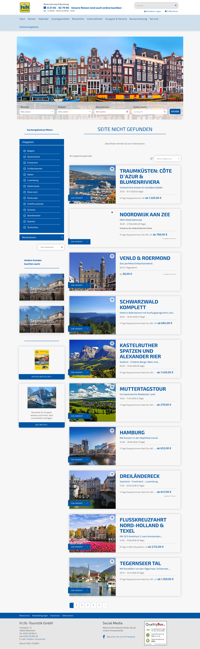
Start (22, 18)
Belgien (31, 150)
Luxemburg (32, 180)
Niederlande (33, 186)
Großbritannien (34, 168)
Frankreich (32, 162)
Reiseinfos (78, 18)
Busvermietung (138, 18)
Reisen (32, 18)
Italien (30, 174)
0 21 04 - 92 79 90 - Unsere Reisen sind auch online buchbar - (85, 7)
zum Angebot (79, 198)
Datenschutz (67, 615)
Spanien (31, 221)
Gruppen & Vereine (116, 18)
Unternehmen (95, 18)
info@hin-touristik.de (35, 639)
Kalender (43, 18)
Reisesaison (42, 237)
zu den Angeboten (33, 295)
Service (154, 18)
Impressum (55, 615)
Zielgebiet (28, 141)
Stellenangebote (29, 26)
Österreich (32, 192)
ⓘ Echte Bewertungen (160, 644)
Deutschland (33, 156)
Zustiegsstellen (60, 18)
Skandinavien (33, 215)
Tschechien (32, 227)
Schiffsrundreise (35, 203)
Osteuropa (32, 198)
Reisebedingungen (40, 615)
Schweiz (31, 209)
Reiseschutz (24, 615)
